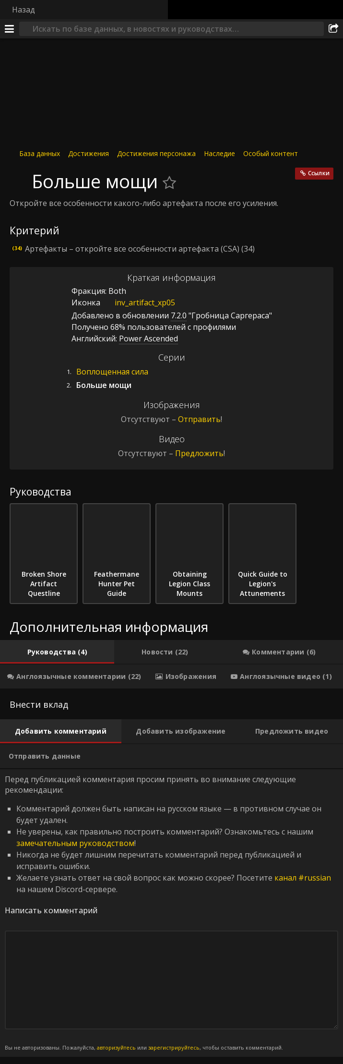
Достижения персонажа (156, 153)
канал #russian (302, 877)
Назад (23, 9)
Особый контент (270, 153)
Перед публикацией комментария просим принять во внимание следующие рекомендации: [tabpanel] (171, 913)
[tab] (57, 652)
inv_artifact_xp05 (137, 302)
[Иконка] (18, 176)
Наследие (219, 153)
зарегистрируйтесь (174, 1047)
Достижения (88, 153)
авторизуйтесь (116, 1047)
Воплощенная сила (112, 371)
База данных (39, 153)
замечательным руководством (75, 843)
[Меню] (9, 28)
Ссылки (319, 173)
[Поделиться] (333, 28)
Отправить (199, 419)
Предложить (199, 453)
